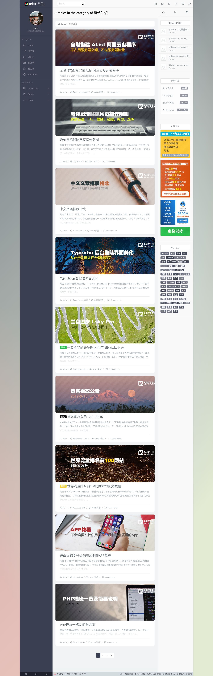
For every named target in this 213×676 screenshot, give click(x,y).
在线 (181, 303)
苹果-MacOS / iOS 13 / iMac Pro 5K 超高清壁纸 (189, 38)
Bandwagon (158, 673)
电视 (169, 303)
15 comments (116, 438)
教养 (169, 299)
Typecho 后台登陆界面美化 (79, 278)
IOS (163, 257)
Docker (170, 257)
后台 (178, 282)
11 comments (109, 161)
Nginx (171, 270)
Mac (184, 253)
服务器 (184, 286)
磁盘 (163, 286)
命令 (181, 274)
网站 (175, 307)
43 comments (115, 300)
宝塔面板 (179, 270)
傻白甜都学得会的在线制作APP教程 (85, 555)
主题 (175, 295)
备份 (185, 282)
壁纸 (172, 253)
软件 (163, 311)
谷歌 (163, 295)
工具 (177, 257)
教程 (183, 290)
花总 (170, 266)
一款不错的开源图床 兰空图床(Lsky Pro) (95, 347)
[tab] (163, 11)
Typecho (171, 282)
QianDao (165, 253)
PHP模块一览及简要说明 (77, 624)
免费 (180, 262)
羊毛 (169, 311)
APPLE (164, 270)
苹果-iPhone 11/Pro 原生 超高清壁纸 (185, 56)
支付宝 (182, 299)
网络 (163, 299)
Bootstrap (129, 673)
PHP (175, 274)
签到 (182, 266)
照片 (175, 278)
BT (169, 262)
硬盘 (176, 266)
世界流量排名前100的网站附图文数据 (94, 486)
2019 (181, 295)
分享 (187, 303)
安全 (178, 253)
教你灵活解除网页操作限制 (79, 140)
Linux (164, 266)
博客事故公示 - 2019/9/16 (85, 417)
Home (62, 24)
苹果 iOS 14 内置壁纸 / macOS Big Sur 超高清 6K (190, 29)
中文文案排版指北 (73, 209)
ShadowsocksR (173, 286)
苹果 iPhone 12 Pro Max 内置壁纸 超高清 (187, 65)
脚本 (186, 262)
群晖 (163, 282)
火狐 (169, 295)
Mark (65, 92)
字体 (169, 307)
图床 (175, 311)
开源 (181, 307)
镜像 (169, 274)
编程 (163, 307)
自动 (169, 278)
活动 (163, 274)
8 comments (112, 508)
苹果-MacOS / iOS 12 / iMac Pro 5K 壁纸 (185, 47)
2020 (181, 278)
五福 (175, 299)
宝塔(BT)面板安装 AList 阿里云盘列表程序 (89, 70)
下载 (163, 278)
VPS (163, 303)
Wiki (177, 290)
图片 (187, 274)
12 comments (115, 92)
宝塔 (163, 262)
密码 (163, 290)
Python (170, 290)
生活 (183, 257)
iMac (174, 262)
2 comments (110, 577)
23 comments (114, 369)
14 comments (111, 230)
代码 (175, 303)
